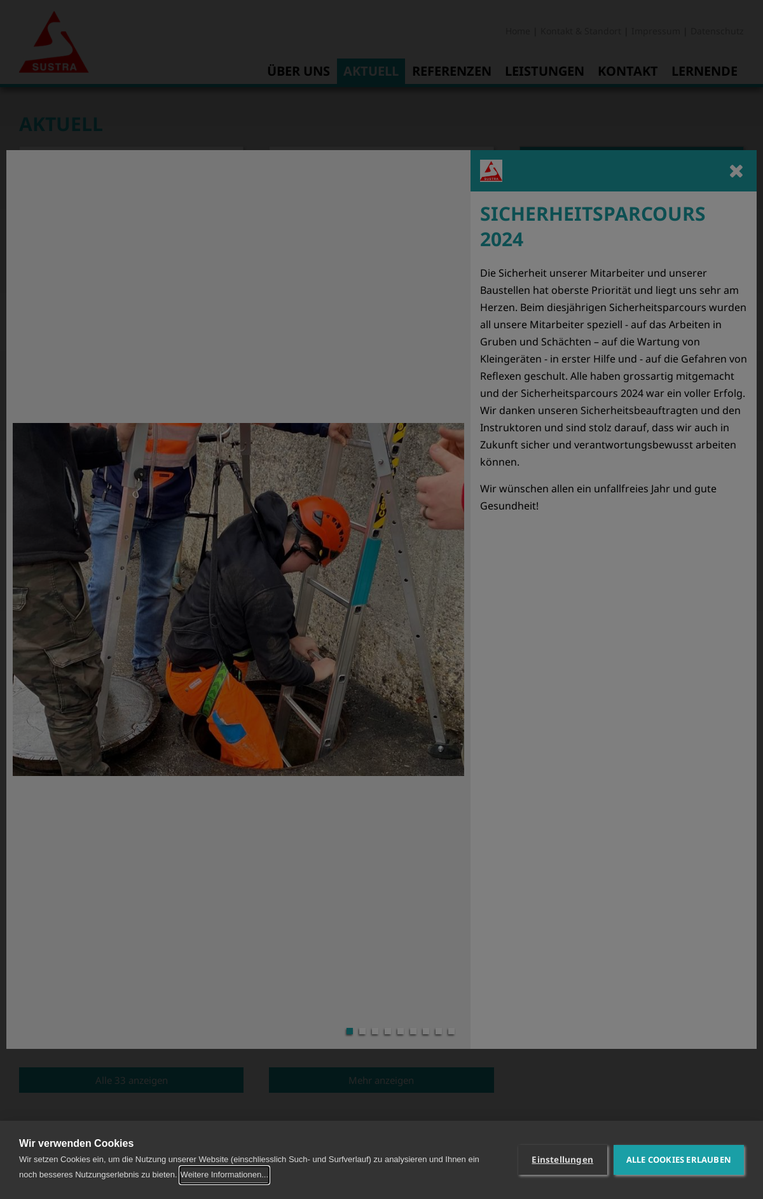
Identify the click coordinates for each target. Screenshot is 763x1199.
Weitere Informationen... (225, 1174)
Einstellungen (562, 1159)
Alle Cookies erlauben (678, 1159)
